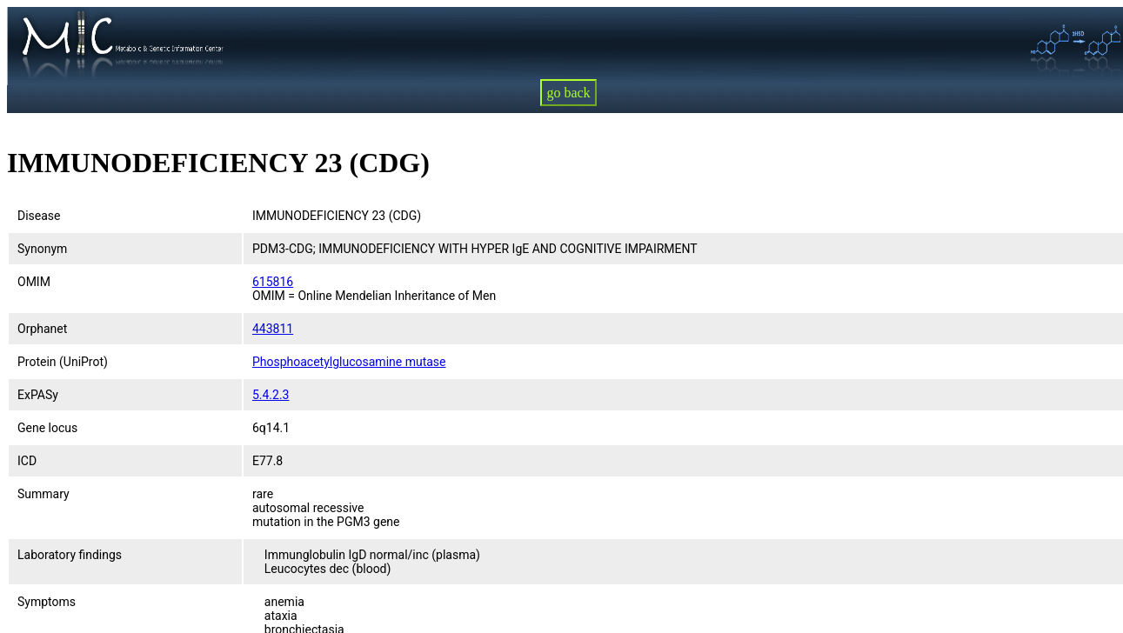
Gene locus (47, 428)
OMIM (33, 282)
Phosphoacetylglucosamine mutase (349, 362)
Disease (39, 216)
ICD (27, 461)
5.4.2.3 (271, 395)
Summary (43, 494)
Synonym (42, 249)
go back (568, 92)
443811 (272, 329)
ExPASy (37, 395)
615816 (272, 282)
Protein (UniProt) (62, 362)
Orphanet (42, 329)
